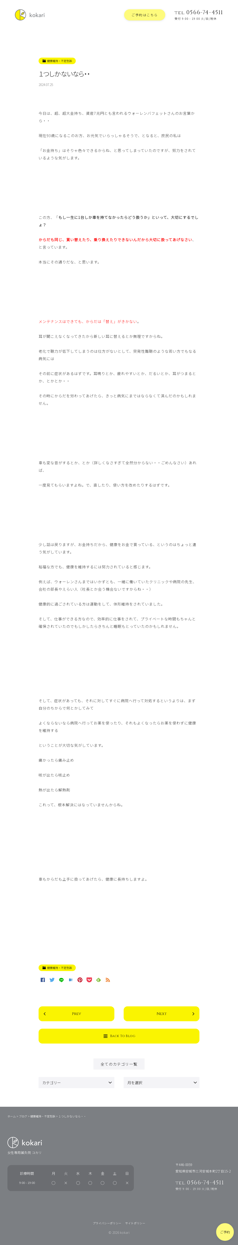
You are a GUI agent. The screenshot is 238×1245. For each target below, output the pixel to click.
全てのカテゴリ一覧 (119, 1064)
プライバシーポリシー (107, 1223)
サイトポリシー (135, 1223)
